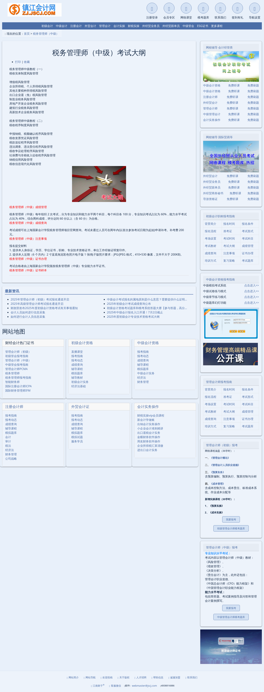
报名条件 (247, 224)
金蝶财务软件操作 (148, 437)
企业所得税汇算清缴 (150, 446)
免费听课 (234, 85)
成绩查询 (77, 365)
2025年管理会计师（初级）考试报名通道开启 (40, 299)
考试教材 (210, 246)
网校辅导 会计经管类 (219, 47)
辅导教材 (77, 378)
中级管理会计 (211, 114)
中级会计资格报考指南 (220, 279)
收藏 (27, 62)
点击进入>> (251, 285)
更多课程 (217, 26)
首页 (27, 34)
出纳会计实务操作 (148, 424)
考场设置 (210, 238)
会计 (8, 437)
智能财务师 (12, 382)
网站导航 (90, 677)
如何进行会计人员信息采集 (28, 317)
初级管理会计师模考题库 (231, 528)
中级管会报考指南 (16, 365)
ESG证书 (202, 26)
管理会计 (105, 26)
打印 (18, 62)
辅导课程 (77, 369)
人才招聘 (140, 677)
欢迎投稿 (107, 677)
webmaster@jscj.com (144, 685)
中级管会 (188, 26)
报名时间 (229, 224)
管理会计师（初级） (18, 352)
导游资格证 (210, 199)
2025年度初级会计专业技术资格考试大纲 (133, 317)
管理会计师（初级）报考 (222, 445)
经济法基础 (78, 386)
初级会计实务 (80, 382)
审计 (8, 441)
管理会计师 (210, 108)
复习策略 (229, 261)
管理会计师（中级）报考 (222, 547)
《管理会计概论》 (220, 457)
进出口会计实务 (147, 450)
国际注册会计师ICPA (18, 386)
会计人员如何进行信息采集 (28, 312)
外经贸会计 (210, 103)
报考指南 (77, 356)
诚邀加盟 (174, 677)
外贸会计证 (80, 406)
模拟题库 (77, 373)
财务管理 (143, 382)
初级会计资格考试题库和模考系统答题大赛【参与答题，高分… (147, 308)
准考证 (227, 231)
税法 (8, 446)
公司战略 (11, 459)
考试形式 (247, 231)
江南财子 (97, 686)
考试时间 (229, 238)
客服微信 (115, 686)
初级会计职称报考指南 (220, 216)
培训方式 (210, 261)
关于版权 (123, 677)
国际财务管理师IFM (17, 390)
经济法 (141, 378)
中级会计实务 (146, 373)
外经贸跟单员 (171, 26)
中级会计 (61, 26)
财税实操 (133, 26)
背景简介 (210, 224)
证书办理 (247, 253)
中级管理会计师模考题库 (231, 617)
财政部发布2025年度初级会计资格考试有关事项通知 (44, 308)
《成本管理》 (217, 483)
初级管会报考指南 (16, 356)
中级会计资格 (148, 342)
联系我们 (191, 677)
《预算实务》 (217, 472)
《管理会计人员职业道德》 (225, 465)
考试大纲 (229, 246)
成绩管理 (247, 246)
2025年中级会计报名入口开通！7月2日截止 (135, 312)
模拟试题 (77, 437)
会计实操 (119, 26)
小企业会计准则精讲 (150, 428)
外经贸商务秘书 (213, 193)
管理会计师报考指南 (219, 382)
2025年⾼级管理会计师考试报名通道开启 (37, 304)
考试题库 (247, 261)
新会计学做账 (146, 420)
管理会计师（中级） (18, 360)
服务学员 (77, 441)
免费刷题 (253, 85)
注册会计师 (14, 406)
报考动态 (77, 360)
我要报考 (231, 519)
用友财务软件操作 (148, 441)
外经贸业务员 (151, 26)
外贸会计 (90, 26)
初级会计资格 (82, 342)
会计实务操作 (148, 406)
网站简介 (73, 677)
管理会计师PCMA (16, 369)
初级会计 (47, 26)
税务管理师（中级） (46, 34)
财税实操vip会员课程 (150, 415)
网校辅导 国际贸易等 (219, 137)
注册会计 (76, 26)
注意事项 (229, 253)
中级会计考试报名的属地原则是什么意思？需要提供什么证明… (147, 299)
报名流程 (210, 231)
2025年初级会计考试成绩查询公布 (129, 304)
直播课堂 (77, 352)
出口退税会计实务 (148, 433)
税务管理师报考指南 (18, 378)
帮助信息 (157, 677)
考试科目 (247, 238)
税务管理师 (12, 373)
